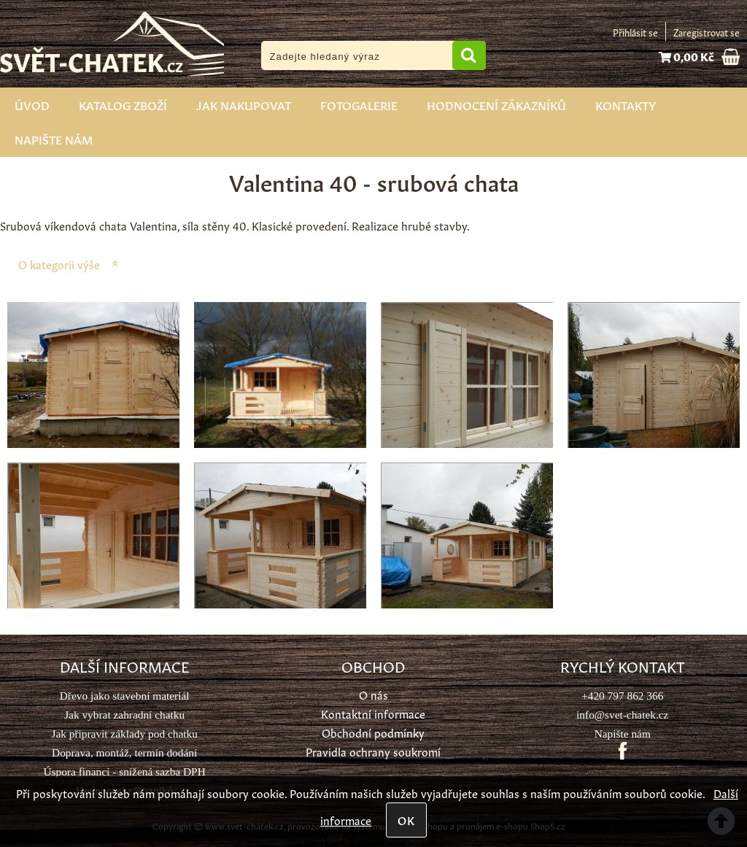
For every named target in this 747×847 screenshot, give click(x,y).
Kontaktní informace (373, 713)
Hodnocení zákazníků (496, 104)
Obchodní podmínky (373, 732)
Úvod (32, 104)
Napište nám (54, 139)
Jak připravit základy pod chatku (124, 733)
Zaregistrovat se (706, 32)
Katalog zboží (123, 104)
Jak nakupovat (243, 104)
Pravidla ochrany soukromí (373, 751)
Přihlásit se (635, 32)
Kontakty (625, 104)
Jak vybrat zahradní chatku (124, 714)
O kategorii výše (59, 263)
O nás (373, 694)
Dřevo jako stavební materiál (125, 695)
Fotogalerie (359, 104)
